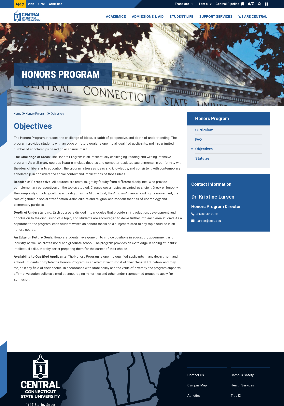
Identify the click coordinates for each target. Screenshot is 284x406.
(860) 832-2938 (207, 214)
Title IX (236, 397)
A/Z (251, 4)
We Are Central (252, 16)
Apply (20, 4)
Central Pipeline (227, 4)
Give (41, 4)
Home (17, 113)
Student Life (181, 16)
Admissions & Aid (147, 16)
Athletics (55, 4)
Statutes (202, 158)
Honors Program (212, 118)
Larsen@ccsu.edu (208, 221)
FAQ (198, 139)
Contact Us (196, 375)
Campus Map (197, 386)
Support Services (216, 16)
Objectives (204, 149)
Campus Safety (243, 375)
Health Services (243, 386)
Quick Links (266, 4)
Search (259, 4)
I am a (203, 4)
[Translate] (183, 4)
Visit (31, 4)
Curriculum (204, 130)
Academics (116, 16)
